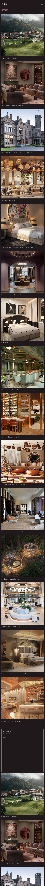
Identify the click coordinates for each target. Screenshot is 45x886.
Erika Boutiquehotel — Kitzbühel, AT (11, 295)
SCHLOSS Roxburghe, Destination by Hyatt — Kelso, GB (17, 153)
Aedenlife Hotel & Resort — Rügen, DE (12, 626)
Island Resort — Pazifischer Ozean (10, 579)
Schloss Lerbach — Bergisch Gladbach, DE (13, 105)
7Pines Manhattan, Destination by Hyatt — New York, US (17, 247)
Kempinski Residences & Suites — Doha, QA (13, 674)
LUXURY (11, 10)
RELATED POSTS (8, 735)
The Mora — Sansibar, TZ (8, 200)
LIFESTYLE (17, 10)
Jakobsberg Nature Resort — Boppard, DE (12, 390)
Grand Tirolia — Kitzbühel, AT (9, 58)
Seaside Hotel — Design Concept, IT (11, 721)
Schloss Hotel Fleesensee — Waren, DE (12, 532)
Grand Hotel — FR (6, 342)
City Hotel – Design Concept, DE (10, 437)
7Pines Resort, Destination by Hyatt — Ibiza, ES (14, 484)
